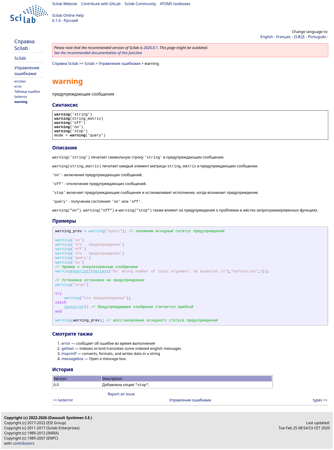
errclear (20, 81)
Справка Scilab (24, 44)
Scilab (20, 58)
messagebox (72, 358)
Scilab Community (140, 3)
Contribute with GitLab (101, 3)
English (266, 36)
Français (283, 36)
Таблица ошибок (27, 91)
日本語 (299, 36)
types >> (320, 400)
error (18, 86)
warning (20, 101)
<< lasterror (63, 400)
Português (317, 36)
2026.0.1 (151, 47)
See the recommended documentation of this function (98, 52)
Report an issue (121, 394)
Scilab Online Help (68, 15)
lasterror (20, 96)
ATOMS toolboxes (175, 3)
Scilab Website (64, 3)
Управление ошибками (26, 70)
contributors (23, 443)
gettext (101, 271)
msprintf (82, 271)
